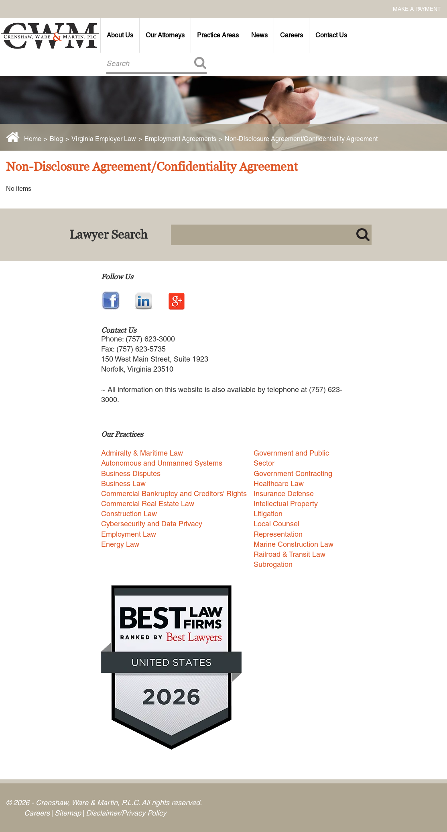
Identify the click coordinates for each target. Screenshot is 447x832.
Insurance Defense (284, 493)
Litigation (268, 513)
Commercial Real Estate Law (147, 503)
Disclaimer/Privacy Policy (126, 813)
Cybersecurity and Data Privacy (151, 523)
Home (32, 139)
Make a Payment (417, 9)
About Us (120, 35)
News (259, 35)
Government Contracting (293, 473)
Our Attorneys (165, 35)
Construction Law (129, 513)
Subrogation (273, 564)
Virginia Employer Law (103, 139)
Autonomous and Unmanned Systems (161, 463)
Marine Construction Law (293, 544)
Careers (291, 35)
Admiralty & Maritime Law (142, 453)
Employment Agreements (180, 139)
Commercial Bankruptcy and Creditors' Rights (174, 493)
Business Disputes (131, 473)
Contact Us (331, 35)
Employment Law (128, 534)
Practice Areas (218, 35)
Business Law (123, 483)
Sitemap (68, 813)
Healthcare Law (279, 483)
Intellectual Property (286, 503)
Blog (56, 139)
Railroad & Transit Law (289, 554)
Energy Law (120, 544)
